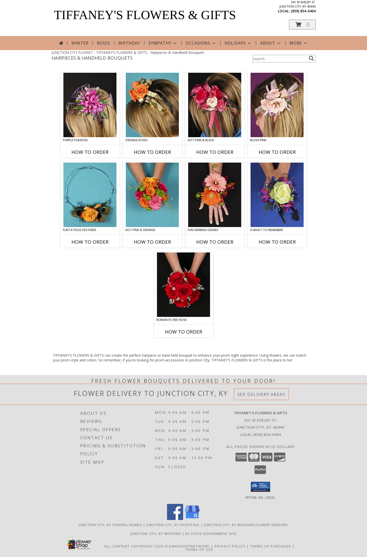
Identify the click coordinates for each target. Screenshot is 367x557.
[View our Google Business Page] (192, 518)
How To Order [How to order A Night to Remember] (277, 242)
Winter (80, 43)
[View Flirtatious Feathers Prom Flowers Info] (89, 195)
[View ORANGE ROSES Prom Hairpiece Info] (152, 105)
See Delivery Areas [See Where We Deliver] (261, 394)
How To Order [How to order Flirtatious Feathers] (90, 242)
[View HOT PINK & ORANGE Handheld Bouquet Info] (152, 195)
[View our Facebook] (175, 518)
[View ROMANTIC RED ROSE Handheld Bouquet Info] (183, 284)
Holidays (238, 43)
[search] (311, 58)
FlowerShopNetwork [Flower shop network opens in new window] (187, 546)
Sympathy (162, 43)
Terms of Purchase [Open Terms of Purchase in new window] (270, 546)
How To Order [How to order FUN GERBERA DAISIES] (214, 242)
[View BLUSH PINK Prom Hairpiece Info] (277, 105)
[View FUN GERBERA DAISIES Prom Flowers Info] (214, 195)
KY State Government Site (210, 533)
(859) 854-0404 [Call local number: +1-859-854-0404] (303, 11)
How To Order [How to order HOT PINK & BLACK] (214, 152)
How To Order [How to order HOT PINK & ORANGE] (152, 242)
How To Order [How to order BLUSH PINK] (277, 152)
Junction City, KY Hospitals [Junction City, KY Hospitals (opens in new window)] (173, 524)
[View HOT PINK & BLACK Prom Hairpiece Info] (214, 105)
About (270, 43)
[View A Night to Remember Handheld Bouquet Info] (277, 195)
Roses (103, 43)
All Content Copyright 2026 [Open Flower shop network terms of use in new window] (134, 546)
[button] (302, 24)
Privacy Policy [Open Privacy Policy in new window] (230, 546)
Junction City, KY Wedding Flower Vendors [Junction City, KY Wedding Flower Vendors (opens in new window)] (246, 524)
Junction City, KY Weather (156, 533)
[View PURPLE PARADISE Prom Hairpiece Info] (89, 105)
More (299, 43)
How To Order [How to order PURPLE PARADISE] (90, 152)
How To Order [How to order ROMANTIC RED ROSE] (183, 331)
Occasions (201, 43)
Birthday (129, 43)
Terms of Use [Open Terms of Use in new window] (199, 549)
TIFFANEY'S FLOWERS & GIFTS (145, 15)
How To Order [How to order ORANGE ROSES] (152, 152)
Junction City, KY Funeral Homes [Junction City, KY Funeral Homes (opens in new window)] (110, 524)
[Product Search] (279, 58)
